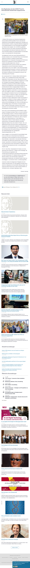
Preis (11, 189)
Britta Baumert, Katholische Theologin (9, 542)
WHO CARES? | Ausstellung (11, 387)
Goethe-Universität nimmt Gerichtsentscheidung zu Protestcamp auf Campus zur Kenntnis (12, 372)
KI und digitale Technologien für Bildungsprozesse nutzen (13, 424)
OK (13, 566)
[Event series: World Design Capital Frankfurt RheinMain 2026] (9, 389)
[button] (15, 550)
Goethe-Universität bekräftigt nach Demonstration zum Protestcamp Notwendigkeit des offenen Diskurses (12, 368)
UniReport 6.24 (15, 189)
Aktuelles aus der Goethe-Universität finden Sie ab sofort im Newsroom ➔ (15, 5)
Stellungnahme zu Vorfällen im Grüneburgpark (11, 356)
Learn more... (20, 564)
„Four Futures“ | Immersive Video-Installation (15, 381)
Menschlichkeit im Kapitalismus (8, 214)
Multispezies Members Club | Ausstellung (14, 384)
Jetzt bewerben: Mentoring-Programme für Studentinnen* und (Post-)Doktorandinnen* (14, 360)
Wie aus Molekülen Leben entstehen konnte (11, 518)
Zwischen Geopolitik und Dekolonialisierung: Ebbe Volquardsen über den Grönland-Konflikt (12, 313)
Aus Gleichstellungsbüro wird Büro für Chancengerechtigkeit (13, 364)
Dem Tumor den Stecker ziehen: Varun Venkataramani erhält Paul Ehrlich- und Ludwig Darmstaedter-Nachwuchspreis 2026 (14, 263)
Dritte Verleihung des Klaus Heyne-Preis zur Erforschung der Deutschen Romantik (14, 238)
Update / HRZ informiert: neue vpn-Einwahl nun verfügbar (13, 353)
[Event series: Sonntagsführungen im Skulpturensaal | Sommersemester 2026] (9, 393)
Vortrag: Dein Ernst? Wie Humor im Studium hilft (11, 471)
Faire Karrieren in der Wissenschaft (9, 495)
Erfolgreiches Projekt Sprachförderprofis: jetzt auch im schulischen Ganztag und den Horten (13, 288)
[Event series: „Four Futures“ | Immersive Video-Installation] (7, 379)
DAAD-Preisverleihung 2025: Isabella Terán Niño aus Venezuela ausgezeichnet (12, 338)
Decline (16, 566)
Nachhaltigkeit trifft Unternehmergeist (9, 447)
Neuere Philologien (6, 189)
